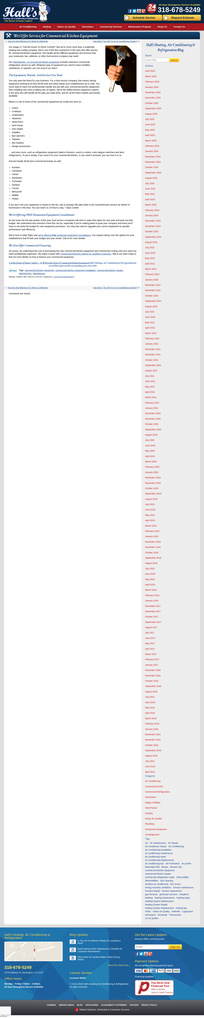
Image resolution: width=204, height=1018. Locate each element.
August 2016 (151, 691)
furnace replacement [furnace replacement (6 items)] (172, 891)
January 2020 (151, 472)
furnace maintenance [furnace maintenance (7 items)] (183, 887)
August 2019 (151, 499)
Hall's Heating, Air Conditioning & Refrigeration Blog (170, 47)
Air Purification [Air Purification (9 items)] (173, 863)
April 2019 (150, 520)
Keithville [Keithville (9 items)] (175, 911)
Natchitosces (39, 273)
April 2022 (150, 328)
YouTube (139, 11)
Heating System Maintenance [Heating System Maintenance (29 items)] (159, 901)
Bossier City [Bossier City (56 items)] (176, 867)
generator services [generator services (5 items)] (168, 894)
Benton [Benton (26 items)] (164, 867)
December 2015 (153, 734)
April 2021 (150, 392)
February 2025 (152, 146)
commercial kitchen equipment (39, 270)
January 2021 (151, 408)
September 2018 (153, 558)
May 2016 (150, 707)
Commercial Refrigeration (63, 277)
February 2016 (152, 723)
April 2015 (150, 772)
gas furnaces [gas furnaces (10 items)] (151, 894)
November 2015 (153, 739)
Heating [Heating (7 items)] (149, 898)
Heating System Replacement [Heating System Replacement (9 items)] (159, 908)
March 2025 (151, 140)
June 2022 (150, 317)
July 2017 (149, 632)
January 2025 (151, 151)
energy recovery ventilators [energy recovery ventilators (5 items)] (158, 887)
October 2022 (151, 295)
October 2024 (151, 167)
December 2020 (153, 413)
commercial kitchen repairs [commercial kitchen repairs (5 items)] (158, 874)
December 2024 (153, 156)
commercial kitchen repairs (110, 270)
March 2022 (151, 333)
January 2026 (151, 87)
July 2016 (149, 697)
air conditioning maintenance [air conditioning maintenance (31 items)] (159, 853)
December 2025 (153, 92)
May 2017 (150, 643)
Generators (150, 797)
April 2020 (150, 456)
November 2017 (153, 611)
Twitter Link (13, 270)
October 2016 (151, 681)
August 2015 (151, 755)
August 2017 (151, 627)
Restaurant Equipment (156, 829)
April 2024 (150, 199)
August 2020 (151, 435)
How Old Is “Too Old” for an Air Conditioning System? (115, 41)
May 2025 (150, 130)
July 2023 (149, 247)
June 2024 (150, 188)
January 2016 (151, 729)
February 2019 (152, 531)
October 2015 (151, 745)
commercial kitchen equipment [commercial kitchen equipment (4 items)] (160, 870)
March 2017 (151, 654)
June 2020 (150, 445)
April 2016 (150, 713)
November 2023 (153, 226)
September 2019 (153, 493)
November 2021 (153, 354)
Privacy (3, 1015)
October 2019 (151, 488)
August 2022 (151, 306)
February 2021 (152, 403)
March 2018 (151, 590)
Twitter (134, 11)
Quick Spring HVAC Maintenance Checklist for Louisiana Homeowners (99, 950)
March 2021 (151, 397)
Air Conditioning (153, 781)
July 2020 (149, 440)
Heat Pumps (151, 808)
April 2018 (150, 584)
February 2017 (152, 659)
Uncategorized (152, 834)
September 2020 (153, 429)
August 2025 (151, 114)
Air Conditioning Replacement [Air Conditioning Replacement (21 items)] (159, 860)
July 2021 (149, 376)
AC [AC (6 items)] (146, 843)
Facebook (130, 11)
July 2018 (149, 568)
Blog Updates (79, 934)
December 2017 (153, 606)
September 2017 (153, 622)
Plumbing (149, 824)
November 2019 (153, 483)
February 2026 (152, 81)
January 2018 (151, 600)
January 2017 (151, 665)
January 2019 (151, 536)
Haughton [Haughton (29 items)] (184, 894)
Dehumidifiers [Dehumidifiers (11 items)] (151, 880)
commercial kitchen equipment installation (75, 270)
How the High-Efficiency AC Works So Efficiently (28, 41)
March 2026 (151, 76)
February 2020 (152, 467)
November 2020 (153, 419)
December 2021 (153, 349)
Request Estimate (182, 17)
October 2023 (151, 231)
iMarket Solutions (87, 1009)
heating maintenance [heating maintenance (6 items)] (164, 898)
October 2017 (151, 616)
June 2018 (150, 574)
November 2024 (153, 162)
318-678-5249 (179, 10)
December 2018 (153, 542)
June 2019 (150, 509)
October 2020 (151, 424)
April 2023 (150, 263)
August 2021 (151, 370)
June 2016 (150, 702)
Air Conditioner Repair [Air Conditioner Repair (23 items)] (156, 846)
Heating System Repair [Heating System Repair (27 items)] (156, 904)
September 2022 (153, 301)
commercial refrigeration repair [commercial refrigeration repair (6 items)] (160, 877)
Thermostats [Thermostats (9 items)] (175, 915)
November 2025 (153, 97)
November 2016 (153, 675)
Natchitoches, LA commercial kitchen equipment (36, 62)
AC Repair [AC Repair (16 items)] (173, 843)
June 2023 (150, 253)
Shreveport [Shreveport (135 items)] (150, 915)
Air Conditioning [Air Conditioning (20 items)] (176, 846)
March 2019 (151, 526)
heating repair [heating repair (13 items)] (183, 898)
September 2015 (153, 750)
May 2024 (150, 194)
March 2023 (151, 269)
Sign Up (175, 946)
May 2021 (150, 386)
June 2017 (150, 638)
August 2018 (151, 563)
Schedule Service (144, 17)
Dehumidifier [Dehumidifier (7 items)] (183, 877)
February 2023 (152, 274)
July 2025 (149, 119)
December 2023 (153, 220)
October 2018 (151, 552)
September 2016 (153, 686)
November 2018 (153, 547)
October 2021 (151, 360)
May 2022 (150, 322)
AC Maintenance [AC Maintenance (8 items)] (158, 843)
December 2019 (153, 477)
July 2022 (149, 312)
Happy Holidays (152, 802)
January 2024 (151, 215)
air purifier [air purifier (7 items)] (186, 863)
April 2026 (150, 71)
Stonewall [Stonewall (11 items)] (162, 915)
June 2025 (150, 124)
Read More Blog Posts (118, 965)
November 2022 (153, 290)
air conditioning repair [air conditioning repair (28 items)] (155, 856)
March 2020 (151, 461)
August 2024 (151, 178)
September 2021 (153, 365)
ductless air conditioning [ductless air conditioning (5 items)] (156, 884)
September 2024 (153, 172)
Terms (8, 1015)
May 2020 (150, 451)
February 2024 (152, 210)
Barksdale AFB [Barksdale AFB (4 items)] (152, 867)
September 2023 (153, 237)
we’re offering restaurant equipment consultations (64, 235)
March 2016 (151, 718)
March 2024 (151, 204)
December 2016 (153, 670)
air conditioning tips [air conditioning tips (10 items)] (154, 863)
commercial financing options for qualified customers (85, 254)
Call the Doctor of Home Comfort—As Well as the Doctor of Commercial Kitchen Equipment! (49, 263)
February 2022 (152, 338)
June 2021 (150, 381)
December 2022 (153, 285)
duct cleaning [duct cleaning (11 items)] (166, 880)
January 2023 (151, 279)
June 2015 (150, 766)
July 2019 (149, 504)
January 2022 (151, 344)
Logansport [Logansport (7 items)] (187, 911)
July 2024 (149, 183)
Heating (149, 813)
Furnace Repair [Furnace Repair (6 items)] (152, 891)
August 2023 (151, 242)
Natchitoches (25, 273)
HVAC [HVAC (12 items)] (148, 911)
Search (174, 60)
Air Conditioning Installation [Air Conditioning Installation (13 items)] (158, 850)
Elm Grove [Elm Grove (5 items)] (175, 884)
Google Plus (143, 11)
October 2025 (151, 103)
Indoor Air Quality (153, 818)
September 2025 (153, 108)
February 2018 (152, 595)
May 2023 (150, 258)
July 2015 (149, 761)
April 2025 (150, 135)
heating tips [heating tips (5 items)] (181, 908)
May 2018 (150, 579)
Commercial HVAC (154, 786)
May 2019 (150, 515)
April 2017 (150, 649)
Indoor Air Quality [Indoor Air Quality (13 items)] (161, 911)
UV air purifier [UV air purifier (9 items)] (151, 918)
